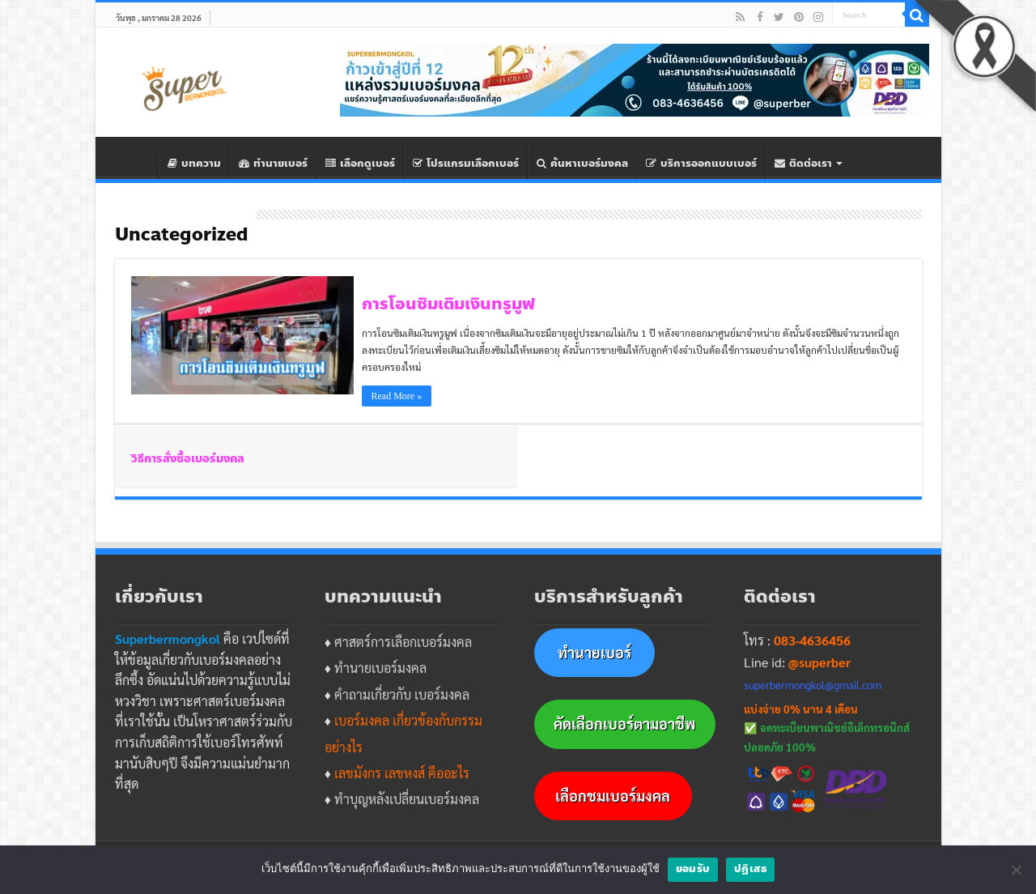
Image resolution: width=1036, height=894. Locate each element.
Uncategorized (181, 235)
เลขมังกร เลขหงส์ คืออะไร (401, 772)
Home (137, 162)
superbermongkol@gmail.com (812, 685)
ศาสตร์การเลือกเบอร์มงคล (403, 641)
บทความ (194, 163)
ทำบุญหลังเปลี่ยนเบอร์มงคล (406, 798)
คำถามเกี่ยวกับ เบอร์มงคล (401, 694)
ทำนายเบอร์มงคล (380, 667)
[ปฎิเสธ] (1016, 870)
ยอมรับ (693, 869)
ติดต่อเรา (803, 163)
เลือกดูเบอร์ (360, 163)
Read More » (397, 396)
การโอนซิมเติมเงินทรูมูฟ (448, 304)
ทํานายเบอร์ (273, 163)
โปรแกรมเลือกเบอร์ (466, 163)
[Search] (917, 14)
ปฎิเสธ (750, 869)
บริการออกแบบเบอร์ (701, 163)
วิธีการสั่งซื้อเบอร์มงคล (187, 458)
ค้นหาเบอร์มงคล (582, 163)
